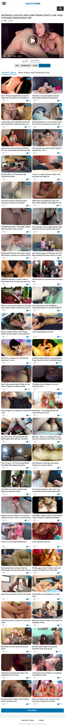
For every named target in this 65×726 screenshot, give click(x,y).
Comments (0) (45, 65)
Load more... (32, 710)
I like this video (23, 61)
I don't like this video (27, 61)
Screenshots (26, 65)
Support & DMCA (27, 720)
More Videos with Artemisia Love (33, 72)
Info (17, 65)
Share (35, 65)
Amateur (32, 3)
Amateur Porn (30, 724)
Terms (41, 720)
